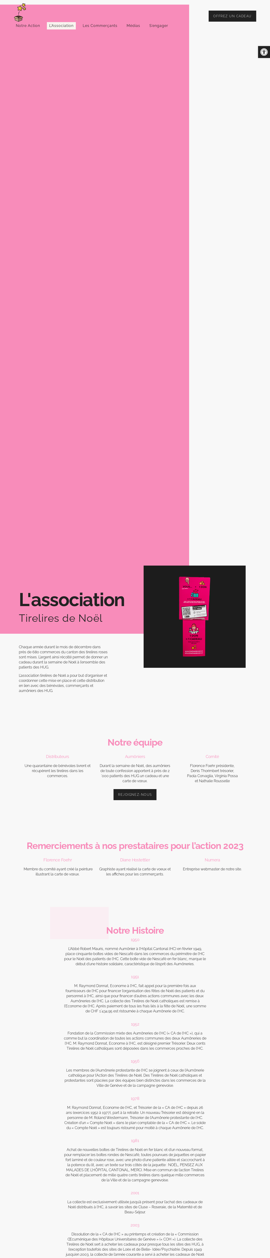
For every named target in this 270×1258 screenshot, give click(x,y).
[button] (264, 52)
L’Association (61, 25)
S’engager (158, 25)
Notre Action (28, 25)
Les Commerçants (100, 25)
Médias (133, 25)
